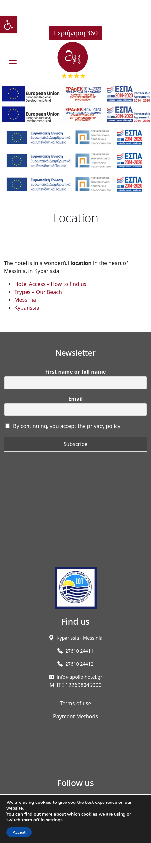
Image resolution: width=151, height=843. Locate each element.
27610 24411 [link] (79, 651)
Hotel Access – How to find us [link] (50, 284)
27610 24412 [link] (79, 664)
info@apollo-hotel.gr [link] (79, 677)
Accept (19, 832)
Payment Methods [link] (75, 716)
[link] (8, 24)
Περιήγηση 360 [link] (75, 32)
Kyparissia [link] (26, 307)
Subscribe (75, 444)
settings (54, 820)
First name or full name (75, 371)
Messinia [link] (25, 299)
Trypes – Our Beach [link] (38, 291)
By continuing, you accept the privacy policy (66, 426)
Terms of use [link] (75, 703)
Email (75, 398)
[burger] (13, 61)
